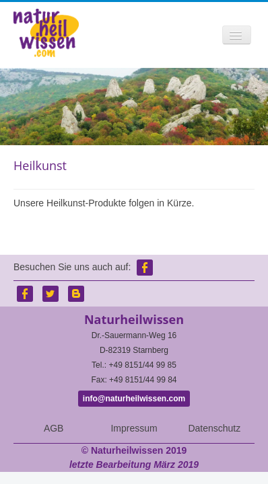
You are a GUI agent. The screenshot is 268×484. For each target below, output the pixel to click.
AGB (54, 428)
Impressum (133, 428)
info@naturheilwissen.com (134, 398)
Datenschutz (214, 428)
